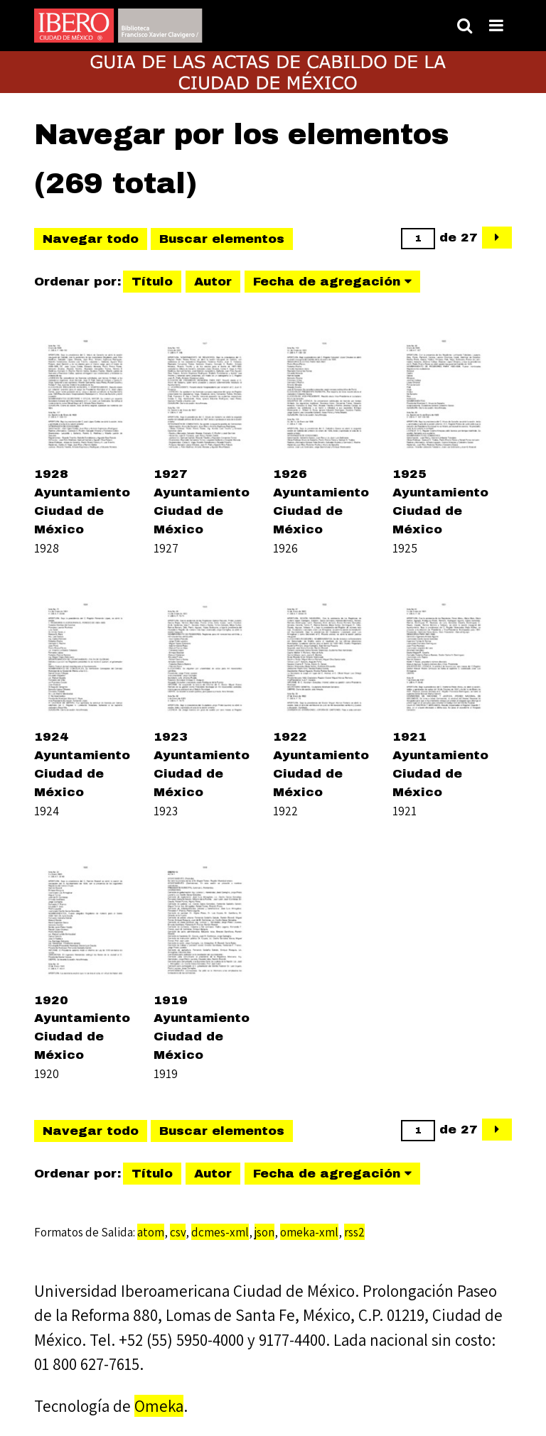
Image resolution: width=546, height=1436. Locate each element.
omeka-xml (309, 1232)
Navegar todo (91, 239)
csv (178, 1232)
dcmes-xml (220, 1232)
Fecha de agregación (326, 281)
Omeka (158, 1406)
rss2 (354, 1232)
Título (152, 281)
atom (150, 1232)
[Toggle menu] (496, 25)
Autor (213, 281)
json (264, 1232)
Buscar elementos (221, 239)
